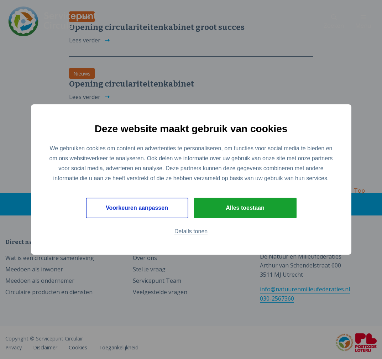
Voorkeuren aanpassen (137, 208)
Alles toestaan (245, 208)
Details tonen (191, 231)
